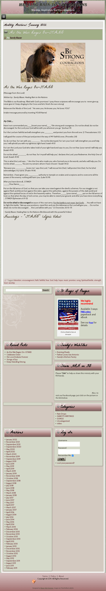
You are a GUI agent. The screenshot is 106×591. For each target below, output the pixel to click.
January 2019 (11, 473)
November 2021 (13, 442)
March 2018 (11, 493)
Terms (45, 576)
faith (37, 280)
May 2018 (10, 490)
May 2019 (10, 466)
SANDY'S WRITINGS (65, 416)
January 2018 (11, 495)
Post (91, 322)
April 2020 (10, 451)
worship (12, 283)
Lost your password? (66, 463)
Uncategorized (63, 421)
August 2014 (11, 514)
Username (62, 440)
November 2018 (13, 476)
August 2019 (11, 461)
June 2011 (10, 565)
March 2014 (11, 527)
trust (6, 283)
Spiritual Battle (87, 280)
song (78, 280)
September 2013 (13, 539)
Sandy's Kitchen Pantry (66, 357)
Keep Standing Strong (16, 362)
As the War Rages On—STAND (36, 33)
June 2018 (10, 488)
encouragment (28, 280)
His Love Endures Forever (17, 357)
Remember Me (64, 455)
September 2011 (13, 561)
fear (47, 280)
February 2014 (12, 529)
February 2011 (11, 568)
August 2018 (11, 483)
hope (61, 280)
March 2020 (11, 454)
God (51, 280)
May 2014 (10, 522)
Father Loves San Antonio (68, 354)
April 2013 (10, 541)
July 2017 (9, 498)
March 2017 (11, 507)
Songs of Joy (12, 359)
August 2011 (11, 563)
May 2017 (10, 502)
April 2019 (10, 468)
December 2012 (13, 548)
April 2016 (10, 512)
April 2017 (10, 505)
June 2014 (10, 519)
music (66, 280)
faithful (42, 280)
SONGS (60, 418)
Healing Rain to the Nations (53, 4)
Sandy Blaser (16, 38)
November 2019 (13, 456)
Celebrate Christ (13, 354)
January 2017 (11, 510)
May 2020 (10, 449)
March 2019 (11, 471)
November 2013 (13, 534)
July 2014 (9, 517)
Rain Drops (61, 414)
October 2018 (12, 478)
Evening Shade (63, 352)
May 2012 (10, 558)
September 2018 (13, 480)
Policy (53, 576)
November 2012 (13, 551)
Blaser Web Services (47, 588)
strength (97, 280)
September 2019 (13, 459)
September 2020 (13, 447)
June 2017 (10, 500)
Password (62, 448)
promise (72, 280)
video (59, 423)
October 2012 (12, 553)
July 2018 (9, 485)
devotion (17, 280)
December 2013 (13, 531)
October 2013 (12, 536)
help (56, 280)
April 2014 (10, 524)
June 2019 (10, 464)
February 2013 (12, 544)
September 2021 (13, 444)
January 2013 (11, 546)
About (61, 576)
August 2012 (11, 556)
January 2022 (11, 439)
